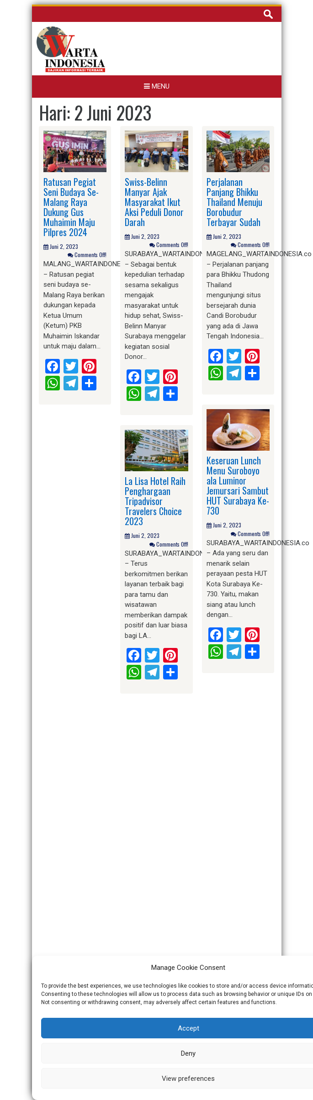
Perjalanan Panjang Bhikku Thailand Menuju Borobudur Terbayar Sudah (234, 202)
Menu (157, 86)
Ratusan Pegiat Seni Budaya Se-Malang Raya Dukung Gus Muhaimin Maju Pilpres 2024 (71, 207)
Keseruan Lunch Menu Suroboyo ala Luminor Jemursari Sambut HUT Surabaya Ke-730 (238, 485)
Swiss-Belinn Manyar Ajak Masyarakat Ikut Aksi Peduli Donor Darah (154, 202)
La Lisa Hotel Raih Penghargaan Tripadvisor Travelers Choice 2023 (155, 501)
